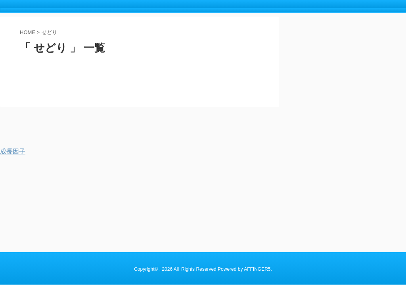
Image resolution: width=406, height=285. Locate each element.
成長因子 (12, 151)
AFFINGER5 (257, 132)
